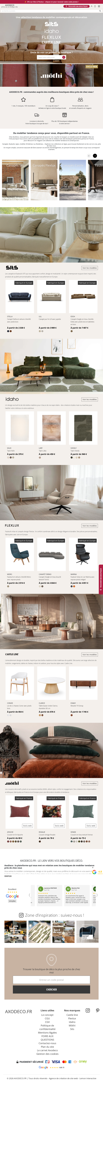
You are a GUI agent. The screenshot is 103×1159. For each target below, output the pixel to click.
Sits (72, 1029)
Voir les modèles (90, 268)
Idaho (72, 1022)
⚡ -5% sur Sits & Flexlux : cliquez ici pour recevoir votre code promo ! (51, 2)
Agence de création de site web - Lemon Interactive (72, 1078)
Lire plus (12, 901)
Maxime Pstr (76, 888)
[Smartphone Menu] (99, 6)
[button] (89, 156)
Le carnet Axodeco (47, 1050)
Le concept (47, 1014)
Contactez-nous (47, 1043)
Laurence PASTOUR (50, 888)
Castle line (72, 1014)
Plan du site (47, 1046)
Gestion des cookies (47, 1053)
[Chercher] (51, 11)
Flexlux (72, 1018)
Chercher (51, 989)
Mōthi (72, 1025)
